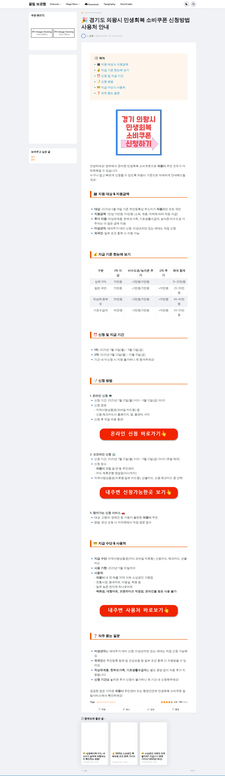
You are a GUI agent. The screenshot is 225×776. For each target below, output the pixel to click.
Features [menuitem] (54, 4)
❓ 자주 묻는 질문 (108, 93)
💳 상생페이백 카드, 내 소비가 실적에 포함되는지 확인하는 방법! (94, 756)
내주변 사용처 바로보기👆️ (139, 610)
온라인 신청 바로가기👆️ (138, 433)
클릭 (33, 156)
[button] (186, 4)
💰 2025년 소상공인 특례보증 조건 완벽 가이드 (123, 755)
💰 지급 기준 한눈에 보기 (113, 70)
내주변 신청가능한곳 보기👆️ (138, 492)
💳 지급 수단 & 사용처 (111, 87)
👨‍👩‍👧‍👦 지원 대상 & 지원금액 (112, 64)
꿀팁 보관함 (37, 4)
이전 (192, 770)
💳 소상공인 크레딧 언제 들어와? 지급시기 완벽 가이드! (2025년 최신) (153, 756)
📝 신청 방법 (105, 81)
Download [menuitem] (91, 4)
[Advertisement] (52, 98)
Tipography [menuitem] (109, 4)
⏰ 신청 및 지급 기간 (110, 76)
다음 (85, 770)
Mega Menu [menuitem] (72, 4)
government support (93, 13)
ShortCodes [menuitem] (126, 4)
